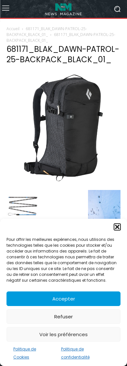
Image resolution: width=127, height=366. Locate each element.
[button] (117, 227)
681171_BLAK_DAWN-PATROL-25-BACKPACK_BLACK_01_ (46, 31)
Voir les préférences (63, 334)
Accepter (63, 298)
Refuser (63, 316)
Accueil (12, 28)
